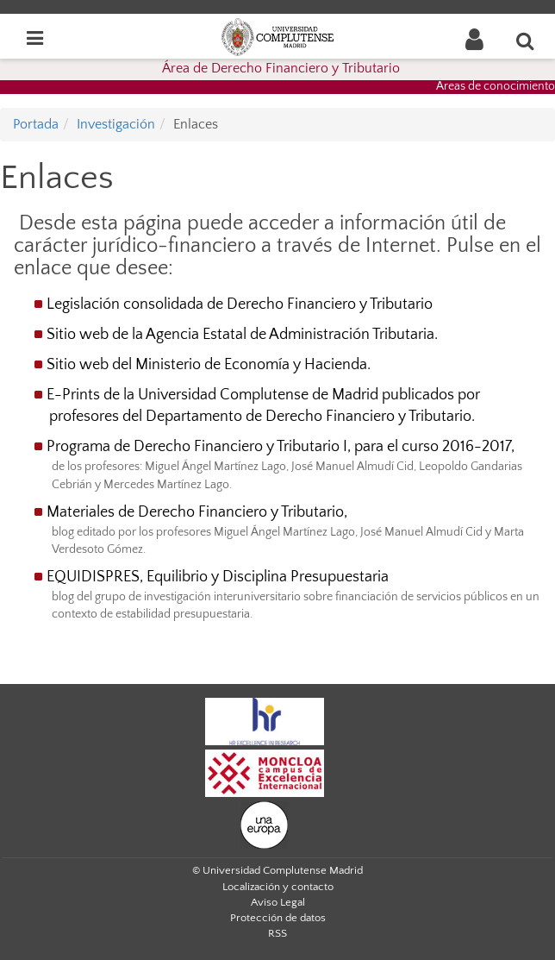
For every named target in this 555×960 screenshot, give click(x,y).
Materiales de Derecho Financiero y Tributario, (197, 512)
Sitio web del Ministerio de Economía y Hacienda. (209, 364)
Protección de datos (278, 918)
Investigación (116, 124)
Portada (36, 124)
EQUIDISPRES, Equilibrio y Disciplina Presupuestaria (218, 577)
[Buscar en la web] (525, 40)
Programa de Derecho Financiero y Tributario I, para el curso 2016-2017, (280, 446)
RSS (277, 933)
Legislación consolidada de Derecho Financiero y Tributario (240, 304)
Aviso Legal (278, 902)
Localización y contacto (278, 887)
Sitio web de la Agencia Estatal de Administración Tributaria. (242, 334)
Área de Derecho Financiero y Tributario (281, 68)
